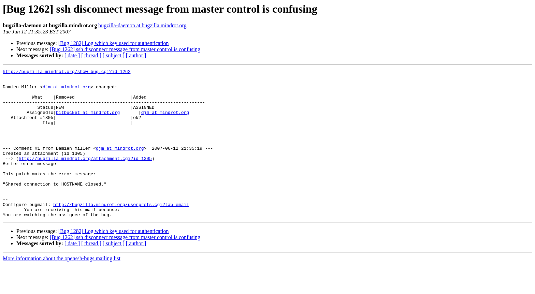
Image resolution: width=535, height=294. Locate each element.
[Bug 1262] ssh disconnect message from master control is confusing (125, 49)
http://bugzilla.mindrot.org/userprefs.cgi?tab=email (121, 232)
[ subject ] (114, 55)
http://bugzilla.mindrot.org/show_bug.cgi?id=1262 (66, 72)
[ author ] (136, 55)
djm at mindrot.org (66, 91)
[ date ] (72, 55)
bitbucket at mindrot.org (88, 121)
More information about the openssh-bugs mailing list (61, 288)
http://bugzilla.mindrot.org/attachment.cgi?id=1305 (85, 177)
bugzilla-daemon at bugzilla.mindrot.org (142, 25)
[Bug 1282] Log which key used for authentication (113, 43)
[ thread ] (91, 55)
